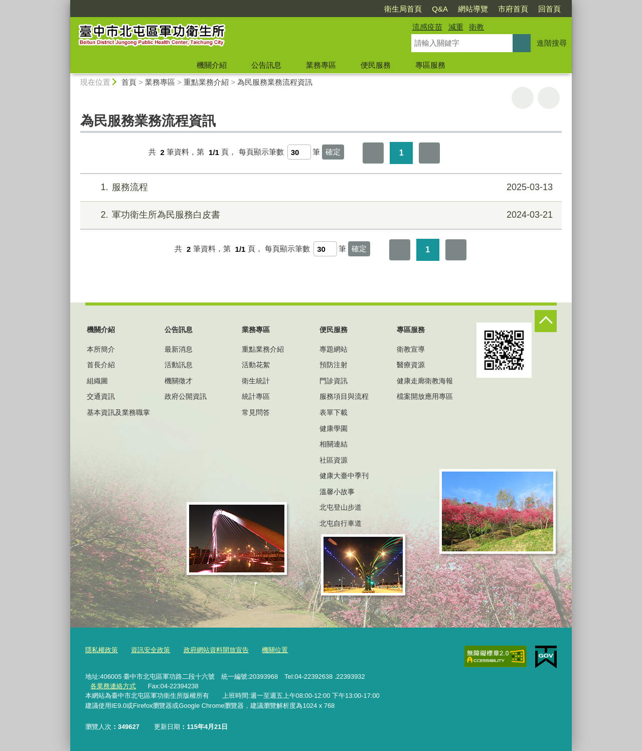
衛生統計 (256, 381)
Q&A (440, 9)
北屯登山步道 (340, 507)
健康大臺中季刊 (344, 476)
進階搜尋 (552, 43)
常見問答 (256, 412)
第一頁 (373, 153)
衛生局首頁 (403, 9)
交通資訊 (101, 396)
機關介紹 (212, 65)
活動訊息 (179, 365)
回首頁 (549, 9)
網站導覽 (473, 9)
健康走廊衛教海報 (425, 381)
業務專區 (321, 65)
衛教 (476, 27)
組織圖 (97, 381)
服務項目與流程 (344, 396)
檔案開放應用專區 (425, 396)
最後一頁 (429, 153)
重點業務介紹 (206, 82)
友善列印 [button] (523, 98)
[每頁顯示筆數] (299, 152)
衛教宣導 (411, 349)
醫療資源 (411, 365)
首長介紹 (101, 365)
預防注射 (333, 365)
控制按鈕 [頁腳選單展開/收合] (546, 321)
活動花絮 (256, 365)
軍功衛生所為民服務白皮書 (320, 215)
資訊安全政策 (150, 650)
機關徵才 (179, 381)
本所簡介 (101, 349)
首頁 (128, 82)
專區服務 (430, 65)
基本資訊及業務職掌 (118, 412)
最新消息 (179, 349)
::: (66, 4)
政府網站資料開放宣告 (216, 650)
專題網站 (333, 349)
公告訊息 (266, 65)
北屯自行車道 (340, 523)
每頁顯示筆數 (261, 152)
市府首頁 (513, 9)
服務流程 (320, 187)
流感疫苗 (427, 27)
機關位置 (275, 650)
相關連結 (333, 444)
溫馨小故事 (337, 492)
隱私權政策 (101, 650)
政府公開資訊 (186, 396)
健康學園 (333, 428)
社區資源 (333, 460)
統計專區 (256, 396)
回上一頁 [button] (549, 98)
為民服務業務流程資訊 (274, 82)
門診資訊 (333, 381)
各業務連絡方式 (113, 686)
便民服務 (376, 65)
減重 (455, 27)
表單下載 (333, 412)
